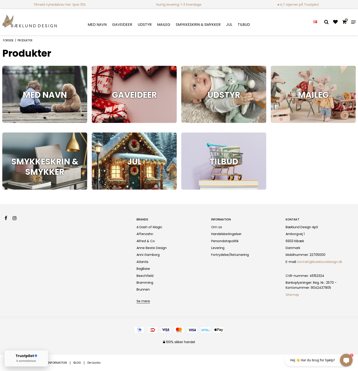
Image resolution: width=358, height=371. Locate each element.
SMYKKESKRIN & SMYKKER (198, 24)
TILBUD (244, 24)
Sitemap (292, 294)
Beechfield (145, 275)
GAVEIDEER (122, 24)
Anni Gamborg (148, 254)
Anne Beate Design (152, 248)
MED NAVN (97, 24)
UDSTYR (145, 24)
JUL (229, 24)
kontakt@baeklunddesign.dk (319, 262)
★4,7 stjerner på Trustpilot (298, 4)
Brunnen (143, 289)
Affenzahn (145, 234)
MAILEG (163, 24)
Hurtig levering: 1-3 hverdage (178, 4)
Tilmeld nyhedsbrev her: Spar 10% (59, 4)
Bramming (145, 282)
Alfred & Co (146, 241)
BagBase (143, 268)
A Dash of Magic (149, 227)
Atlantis (142, 262)
